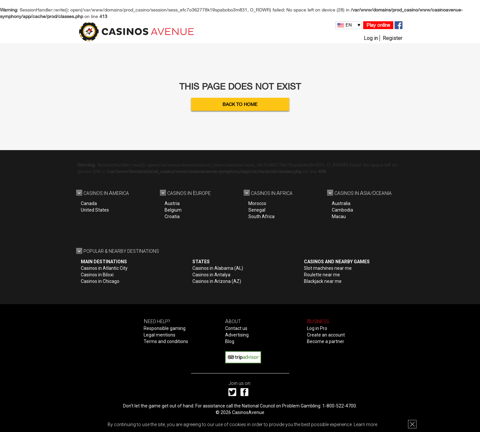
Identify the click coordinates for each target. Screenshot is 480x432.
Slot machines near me (328, 268)
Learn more (365, 424)
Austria (172, 203)
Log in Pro (317, 328)
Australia (341, 203)
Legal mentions (159, 334)
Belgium (173, 210)
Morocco (257, 203)
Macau (339, 216)
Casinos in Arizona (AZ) (216, 281)
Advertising (237, 334)
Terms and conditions (166, 341)
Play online (378, 25)
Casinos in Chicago (100, 281)
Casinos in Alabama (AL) (217, 268)
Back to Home (240, 104)
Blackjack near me (323, 281)
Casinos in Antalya (211, 274)
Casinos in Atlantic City (104, 268)
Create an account (326, 334)
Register (392, 38)
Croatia (172, 216)
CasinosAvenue (248, 412)
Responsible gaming (165, 328)
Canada (89, 203)
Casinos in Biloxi (97, 274)
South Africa (261, 216)
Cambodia (342, 210)
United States (95, 210)
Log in (371, 38)
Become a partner (325, 341)
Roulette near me (322, 274)
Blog (229, 341)
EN (349, 24)
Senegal (256, 210)
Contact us (236, 328)
